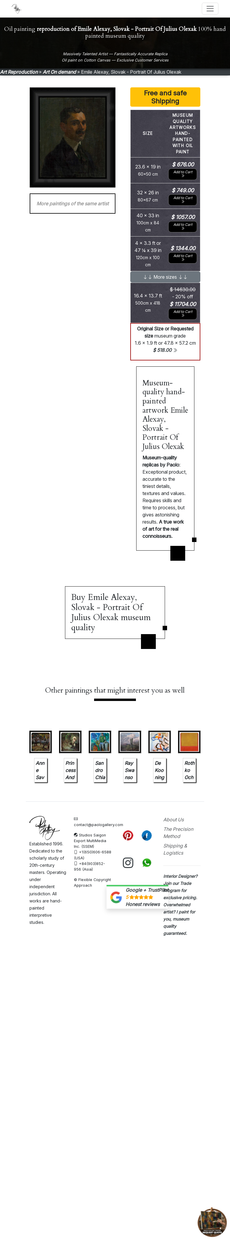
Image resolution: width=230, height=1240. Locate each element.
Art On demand (59, 72)
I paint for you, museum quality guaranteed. (179, 918)
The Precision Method (178, 832)
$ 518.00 (165, 350)
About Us (173, 820)
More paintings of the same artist (73, 204)
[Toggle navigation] (210, 9)
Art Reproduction (19, 72)
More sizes (165, 277)
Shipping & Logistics (175, 849)
